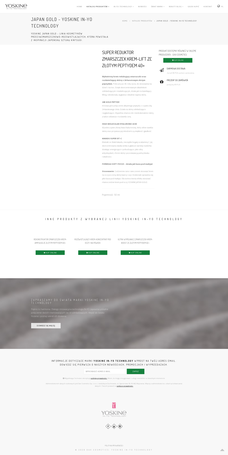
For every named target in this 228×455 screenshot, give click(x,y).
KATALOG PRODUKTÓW (98, 6)
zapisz (135, 371)
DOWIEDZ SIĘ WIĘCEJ (46, 325)
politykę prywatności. (99, 378)
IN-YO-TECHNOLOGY (124, 6)
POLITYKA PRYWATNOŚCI (114, 446)
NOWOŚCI (142, 6)
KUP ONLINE (178, 60)
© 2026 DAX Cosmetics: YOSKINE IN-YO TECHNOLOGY (114, 450)
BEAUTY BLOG (176, 6)
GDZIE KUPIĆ (193, 6)
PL (222, 6)
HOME (79, 6)
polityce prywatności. (125, 386)
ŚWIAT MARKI (158, 6)
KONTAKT (208, 6)
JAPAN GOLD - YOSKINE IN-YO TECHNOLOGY (176, 21)
